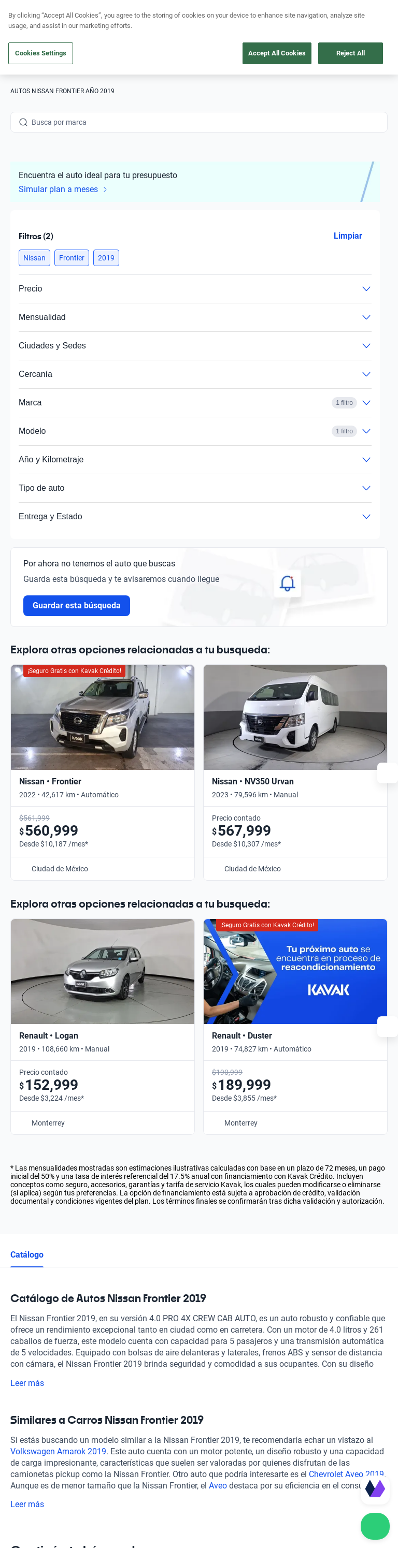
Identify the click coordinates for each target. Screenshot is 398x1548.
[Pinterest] (168, 1399)
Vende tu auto (136, 1308)
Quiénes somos (231, 1332)
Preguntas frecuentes (241, 1261)
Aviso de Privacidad (237, 1478)
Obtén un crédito (140, 1284)
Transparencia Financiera (107, 1489)
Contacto (330, 1261)
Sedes (123, 1356)
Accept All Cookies (277, 53)
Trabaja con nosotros (241, 1356)
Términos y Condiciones (317, 1478)
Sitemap (172, 1489)
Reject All (350, 53)
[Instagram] (43, 1399)
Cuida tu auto (136, 1332)
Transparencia (33, 1489)
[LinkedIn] (118, 1399)
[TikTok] (143, 1399)
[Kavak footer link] (39, 1309)
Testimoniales (229, 1284)
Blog (214, 1308)
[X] (93, 1399)
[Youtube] (68, 1399)
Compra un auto (140, 1261)
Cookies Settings (40, 53)
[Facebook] (18, 1399)
